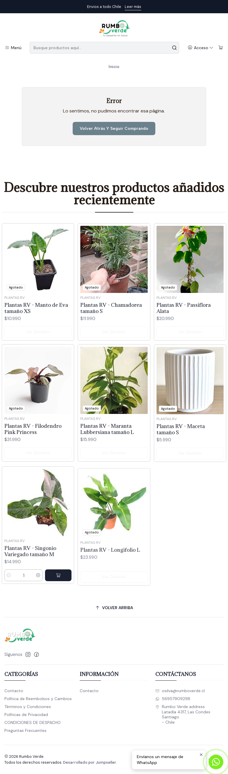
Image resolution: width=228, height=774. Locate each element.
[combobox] (104, 48)
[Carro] (220, 48)
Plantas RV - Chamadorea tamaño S (111, 320)
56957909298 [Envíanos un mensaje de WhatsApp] (172, 698)
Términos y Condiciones (27, 706)
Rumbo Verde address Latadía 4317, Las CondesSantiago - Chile (182, 714)
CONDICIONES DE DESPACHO (32, 722)
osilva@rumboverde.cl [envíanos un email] (180, 690)
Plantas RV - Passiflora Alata (184, 328)
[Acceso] (200, 48)
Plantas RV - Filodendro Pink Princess (32, 456)
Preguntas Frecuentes (25, 730)
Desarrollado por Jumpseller (89, 762)
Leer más (133, 6)
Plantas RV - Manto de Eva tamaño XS (36, 315)
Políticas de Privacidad (26, 714)
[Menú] (13, 48)
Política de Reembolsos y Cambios (38, 698)
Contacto (13, 690)
